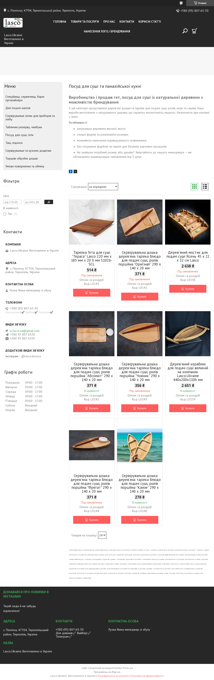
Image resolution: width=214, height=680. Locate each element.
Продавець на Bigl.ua (107, 671)
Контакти (126, 22)
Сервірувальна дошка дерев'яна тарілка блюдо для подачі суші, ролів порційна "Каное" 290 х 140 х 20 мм (140, 483)
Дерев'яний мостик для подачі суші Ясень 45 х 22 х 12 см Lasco (187, 256)
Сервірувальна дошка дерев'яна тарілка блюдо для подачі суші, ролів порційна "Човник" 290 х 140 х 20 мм (140, 372)
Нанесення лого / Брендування (107, 31)
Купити (93, 293)
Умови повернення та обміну (24, 166)
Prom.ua (128, 668)
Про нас (109, 22)
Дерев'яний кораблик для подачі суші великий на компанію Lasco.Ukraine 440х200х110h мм (187, 372)
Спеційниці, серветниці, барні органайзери (24, 98)
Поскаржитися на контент (113, 675)
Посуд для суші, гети (19, 135)
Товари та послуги (85, 22)
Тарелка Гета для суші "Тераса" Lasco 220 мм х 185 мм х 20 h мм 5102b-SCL (91, 258)
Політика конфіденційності (147, 675)
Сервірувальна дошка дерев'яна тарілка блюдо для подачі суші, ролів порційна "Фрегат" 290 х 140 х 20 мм (92, 483)
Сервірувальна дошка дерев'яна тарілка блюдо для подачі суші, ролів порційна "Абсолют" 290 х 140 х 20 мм (91, 372)
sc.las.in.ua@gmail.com (25, 330)
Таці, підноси (13, 143)
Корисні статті (149, 22)
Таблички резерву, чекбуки (23, 127)
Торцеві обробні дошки (21, 158)
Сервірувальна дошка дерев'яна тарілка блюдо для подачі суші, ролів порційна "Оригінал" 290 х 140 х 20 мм (139, 260)
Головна (59, 22)
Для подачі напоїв (17, 108)
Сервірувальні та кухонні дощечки (28, 151)
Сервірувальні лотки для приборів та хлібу (30, 117)
